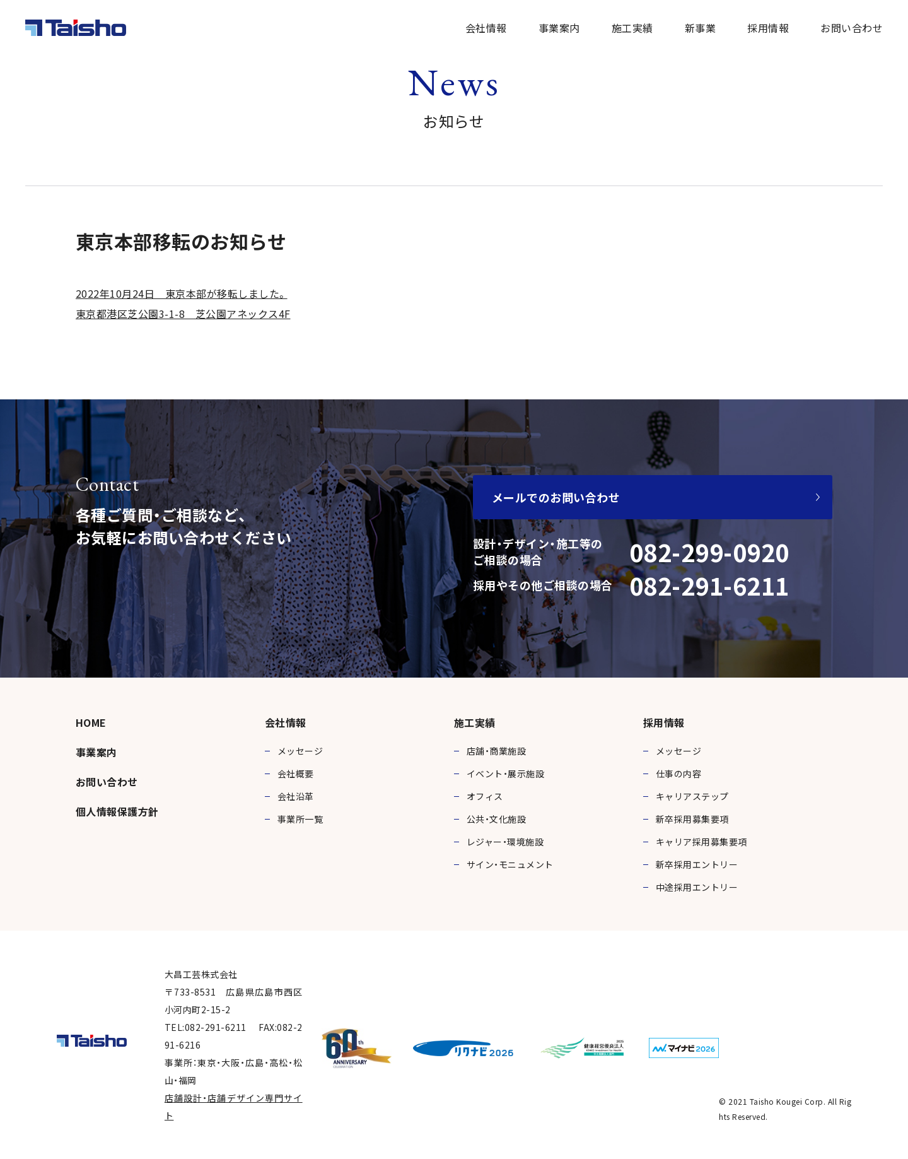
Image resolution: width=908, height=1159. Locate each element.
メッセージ (300, 750)
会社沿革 (295, 796)
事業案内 (559, 27)
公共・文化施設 (496, 819)
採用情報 (768, 27)
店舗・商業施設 (496, 750)
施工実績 (632, 27)
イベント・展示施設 (505, 773)
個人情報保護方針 (117, 811)
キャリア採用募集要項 (701, 841)
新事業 (700, 27)
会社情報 (486, 27)
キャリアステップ (692, 796)
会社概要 (295, 773)
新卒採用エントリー (697, 864)
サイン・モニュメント (510, 864)
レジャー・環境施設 (505, 841)
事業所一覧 (300, 819)
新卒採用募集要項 (692, 819)
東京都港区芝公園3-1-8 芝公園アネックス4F (183, 313)
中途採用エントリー (697, 887)
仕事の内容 (678, 773)
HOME (91, 722)
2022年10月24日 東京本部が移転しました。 (182, 293)
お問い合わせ (851, 27)
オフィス (485, 796)
